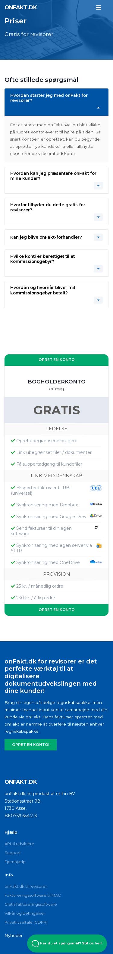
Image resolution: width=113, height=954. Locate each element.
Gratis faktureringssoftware (31, 900)
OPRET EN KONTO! (29, 741)
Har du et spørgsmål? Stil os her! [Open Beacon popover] (67, 943)
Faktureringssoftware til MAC (33, 891)
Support (13, 849)
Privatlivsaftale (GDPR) (26, 918)
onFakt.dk (21, 7)
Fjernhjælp (15, 858)
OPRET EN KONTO (56, 359)
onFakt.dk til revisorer (26, 882)
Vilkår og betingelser (25, 909)
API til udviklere (19, 840)
